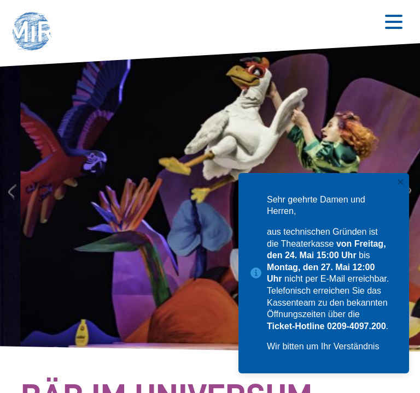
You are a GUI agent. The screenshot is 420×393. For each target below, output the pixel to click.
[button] (35, 32)
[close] (401, 182)
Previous (10, 191)
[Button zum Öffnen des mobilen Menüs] (393, 22)
